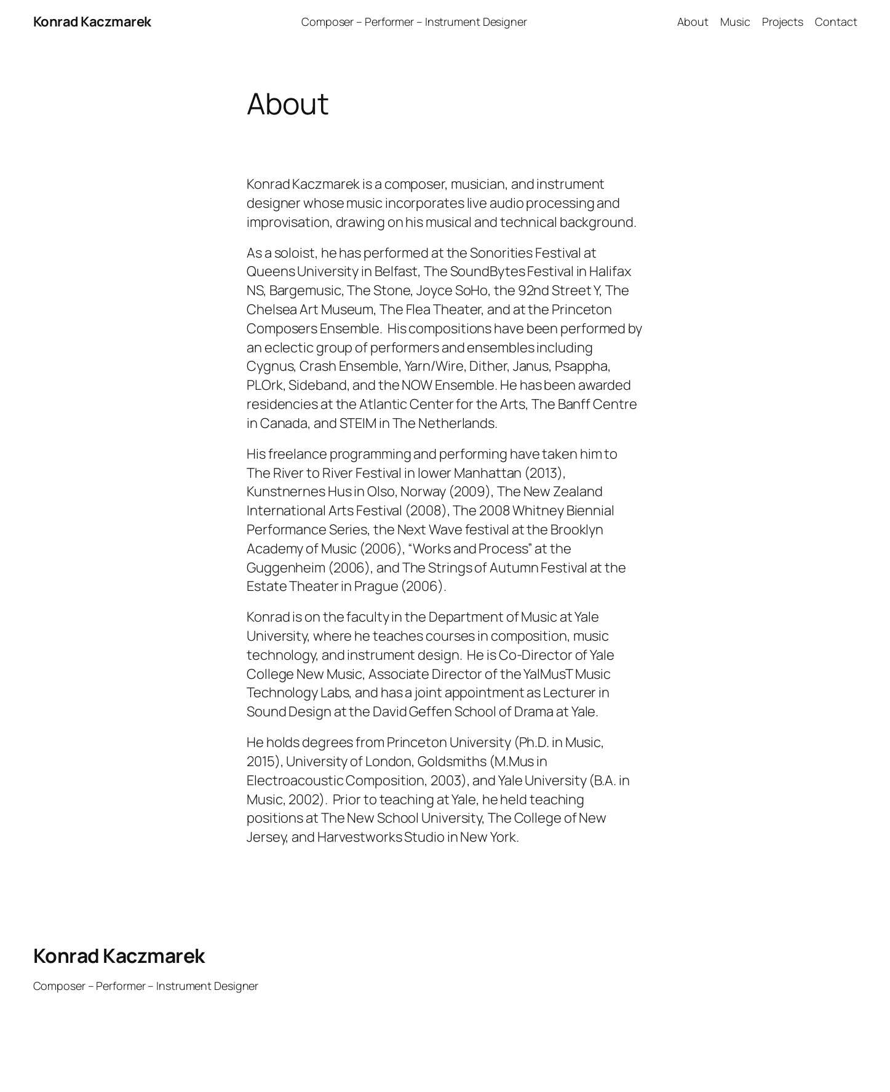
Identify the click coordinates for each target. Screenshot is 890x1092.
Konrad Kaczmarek (92, 21)
